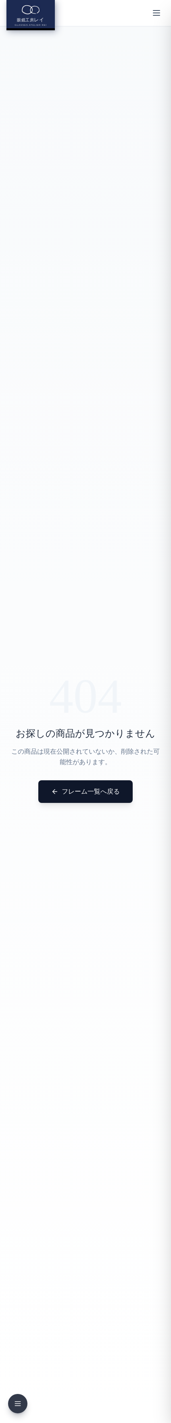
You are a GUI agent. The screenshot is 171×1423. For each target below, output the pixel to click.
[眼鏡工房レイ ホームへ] (30, 15)
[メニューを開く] (156, 13)
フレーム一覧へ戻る (85, 791)
